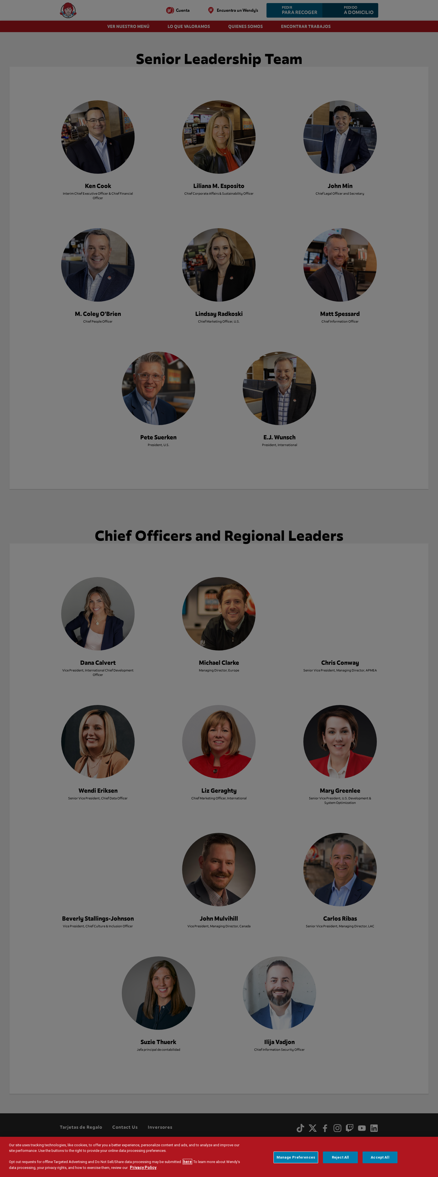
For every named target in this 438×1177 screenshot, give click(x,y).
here (187, 1161)
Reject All (340, 1157)
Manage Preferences (296, 1157)
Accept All (380, 1157)
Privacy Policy (143, 1167)
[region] (219, 1157)
